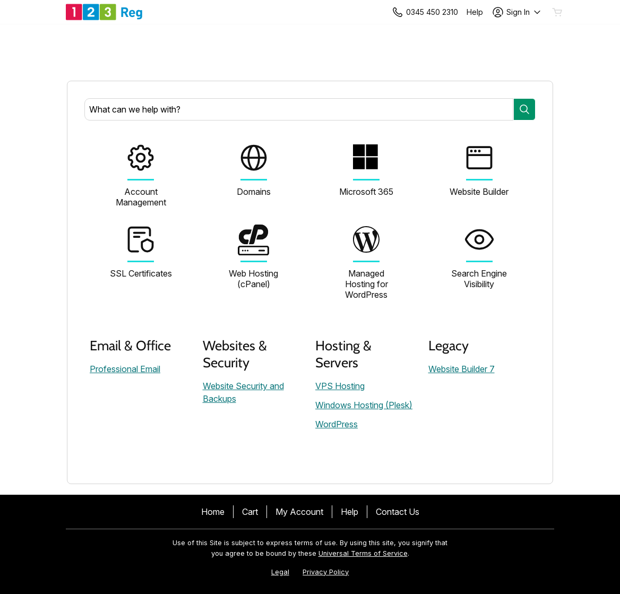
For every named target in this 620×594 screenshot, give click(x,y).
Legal (280, 572)
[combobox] (299, 109)
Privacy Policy (326, 572)
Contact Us (397, 511)
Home (213, 511)
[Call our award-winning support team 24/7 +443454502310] (474, 12)
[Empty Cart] (558, 12)
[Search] (524, 109)
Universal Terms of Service (363, 553)
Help (349, 511)
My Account (299, 511)
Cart (250, 511)
